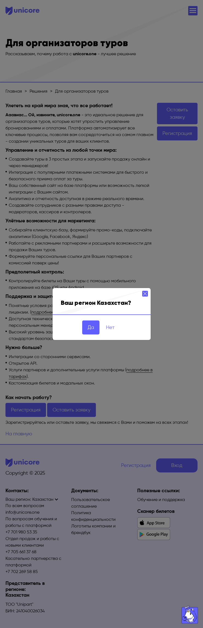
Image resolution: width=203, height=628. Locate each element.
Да (91, 327)
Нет (110, 327)
